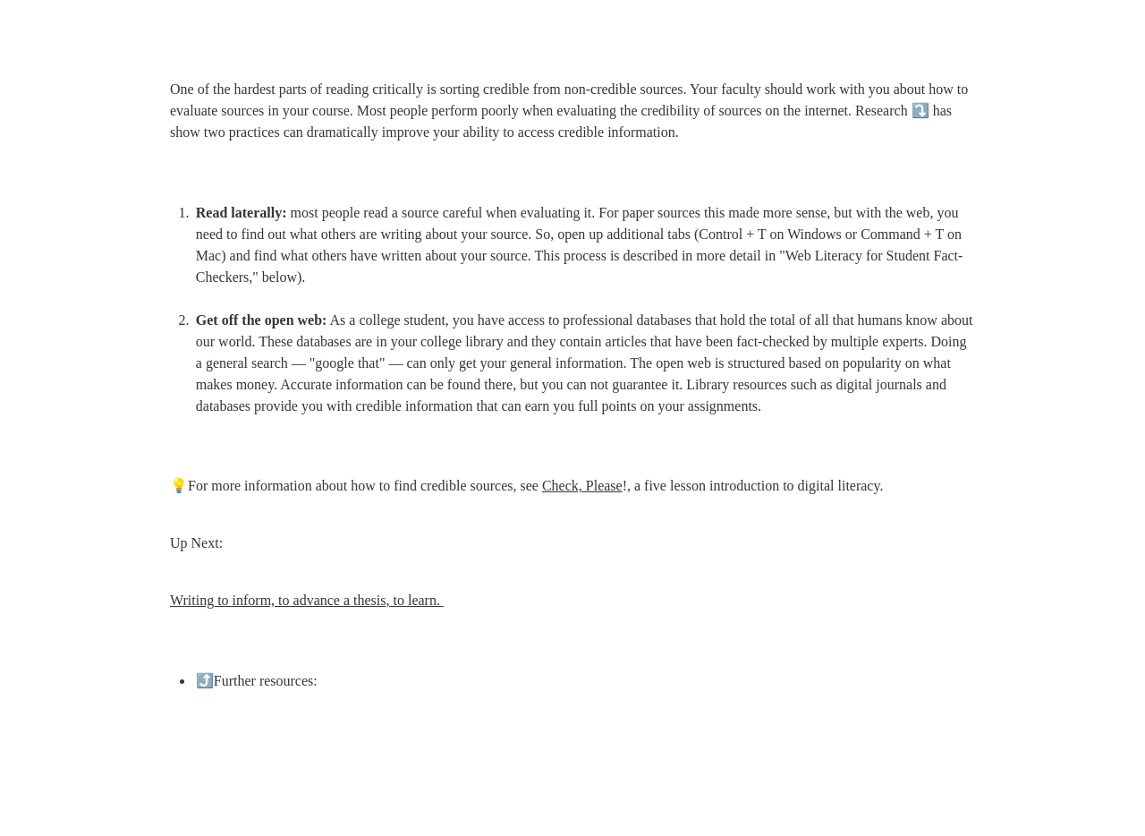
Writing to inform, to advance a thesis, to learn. (307, 600)
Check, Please (582, 485)
